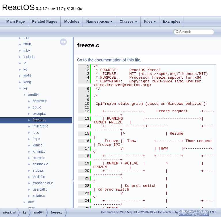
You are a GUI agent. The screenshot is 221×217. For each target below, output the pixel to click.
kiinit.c (37, 145)
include (29, 57)
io (25, 63)
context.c (40, 101)
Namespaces (99, 21)
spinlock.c (40, 164)
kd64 (27, 76)
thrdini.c (39, 177)
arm (31, 202)
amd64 (33, 95)
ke (25, 88)
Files (150, 21)
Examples (171, 21)
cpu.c (37, 107)
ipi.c (36, 133)
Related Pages (44, 21)
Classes (128, 21)
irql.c (36, 139)
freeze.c (39, 120)
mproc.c (39, 158)
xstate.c (39, 196)
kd (25, 69)
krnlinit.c (39, 152)
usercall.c (40, 189)
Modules (71, 21)
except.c (39, 114)
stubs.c (38, 170)
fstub (27, 44)
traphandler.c (43, 183)
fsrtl (26, 38)
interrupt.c (40, 126)
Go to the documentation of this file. (109, 60)
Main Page (15, 21)
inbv (27, 51)
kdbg (27, 82)
